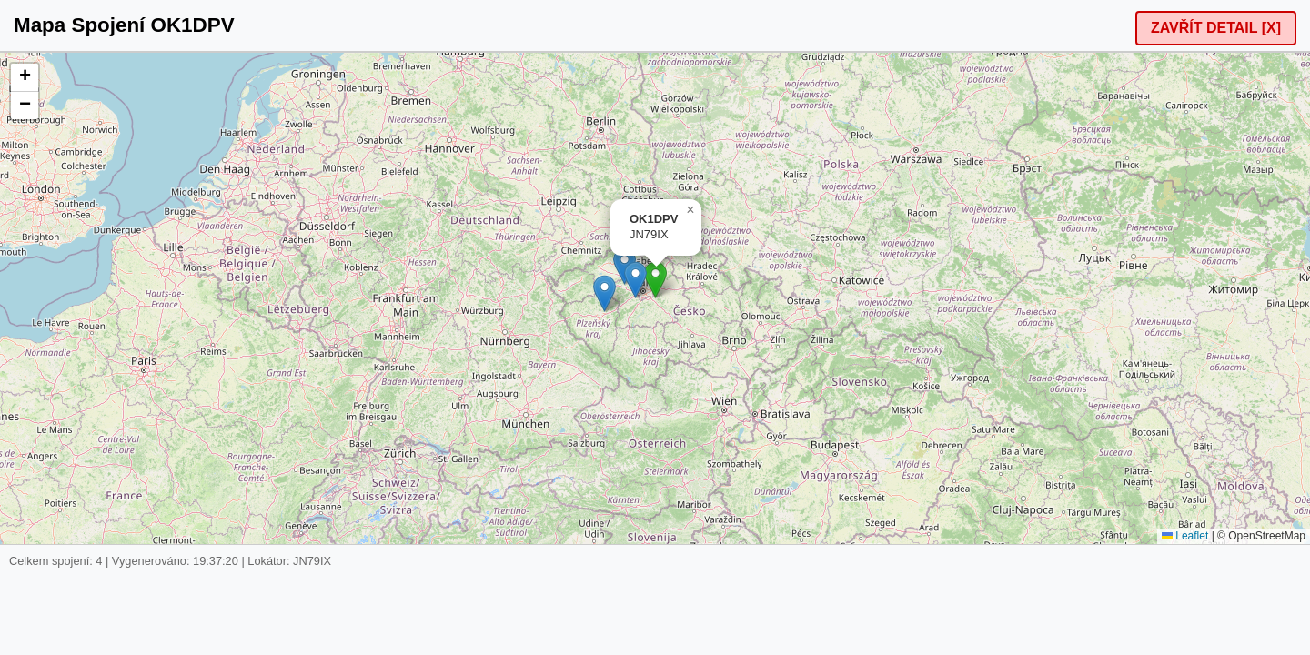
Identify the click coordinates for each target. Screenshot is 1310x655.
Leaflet (1185, 535)
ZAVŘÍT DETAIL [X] (1216, 27)
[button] (655, 279)
